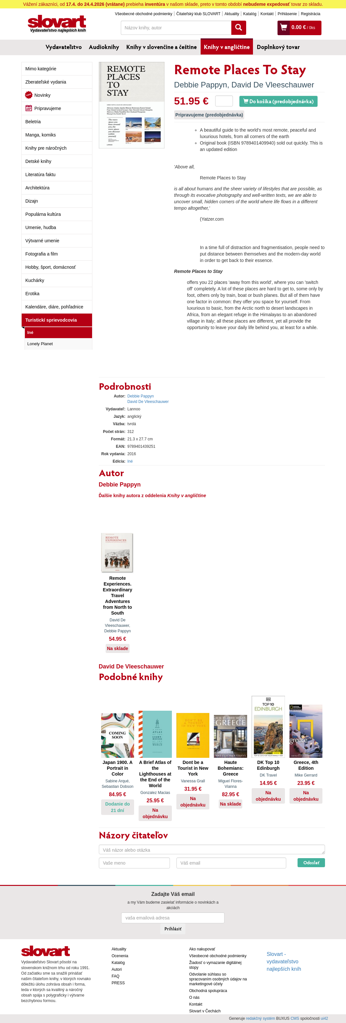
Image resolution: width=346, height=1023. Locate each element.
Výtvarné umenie (42, 240)
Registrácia (310, 14)
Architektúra (38, 187)
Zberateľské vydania (46, 82)
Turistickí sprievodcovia (51, 320)
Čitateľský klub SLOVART (198, 14)
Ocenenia (120, 956)
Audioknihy (104, 47)
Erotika (33, 293)
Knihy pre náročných (46, 148)
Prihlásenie (287, 14)
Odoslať (311, 862)
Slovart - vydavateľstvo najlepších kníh (284, 961)
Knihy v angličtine (227, 47)
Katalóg (250, 14)
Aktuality (232, 14)
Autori (117, 969)
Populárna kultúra (43, 214)
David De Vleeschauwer (272, 84)
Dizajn (32, 201)
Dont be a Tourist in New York (192, 768)
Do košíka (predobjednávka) (278, 101)
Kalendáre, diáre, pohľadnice (54, 306)
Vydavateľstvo (64, 47)
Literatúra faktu (41, 174)
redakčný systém (260, 1018)
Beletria (33, 121)
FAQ (116, 976)
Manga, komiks (41, 134)
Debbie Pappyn (200, 84)
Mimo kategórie (41, 68)
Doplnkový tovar (278, 47)
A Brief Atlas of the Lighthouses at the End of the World (155, 774)
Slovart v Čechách (205, 1011)
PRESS (118, 983)
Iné (30, 332)
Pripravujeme (48, 108)
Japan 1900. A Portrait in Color (117, 768)
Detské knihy (38, 161)
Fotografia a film (42, 253)
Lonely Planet (40, 343)
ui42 (324, 1018)
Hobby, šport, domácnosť (51, 267)
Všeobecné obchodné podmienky (143, 14)
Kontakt (267, 14)
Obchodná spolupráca (208, 990)
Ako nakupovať (202, 949)
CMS (294, 1018)
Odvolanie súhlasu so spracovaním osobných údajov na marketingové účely (218, 979)
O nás (194, 997)
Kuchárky (35, 280)
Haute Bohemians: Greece (231, 768)
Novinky (43, 95)
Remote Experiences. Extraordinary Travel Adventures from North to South (117, 596)
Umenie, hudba (41, 227)
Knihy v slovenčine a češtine (161, 47)
